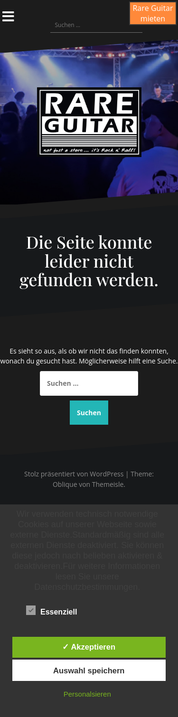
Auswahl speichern (88, 670)
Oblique (65, 484)
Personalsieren (87, 694)
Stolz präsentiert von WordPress (73, 473)
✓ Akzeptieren (88, 647)
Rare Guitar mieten (152, 13)
